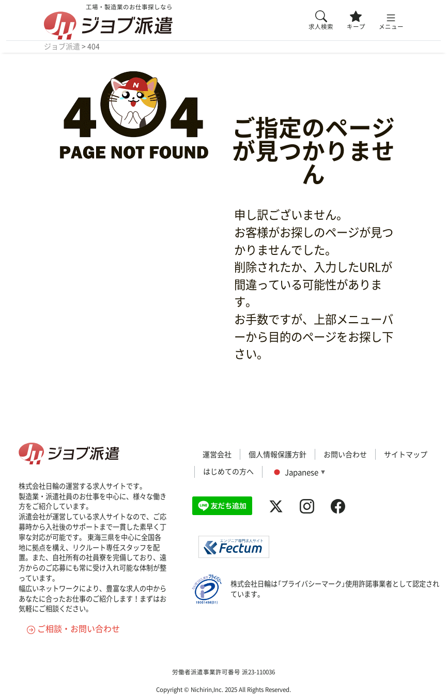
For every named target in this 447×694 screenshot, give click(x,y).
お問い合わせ (345, 454)
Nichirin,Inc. (207, 689)
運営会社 (217, 454)
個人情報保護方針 (277, 454)
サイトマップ (405, 454)
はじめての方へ (228, 471)
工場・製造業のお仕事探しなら (108, 21)
